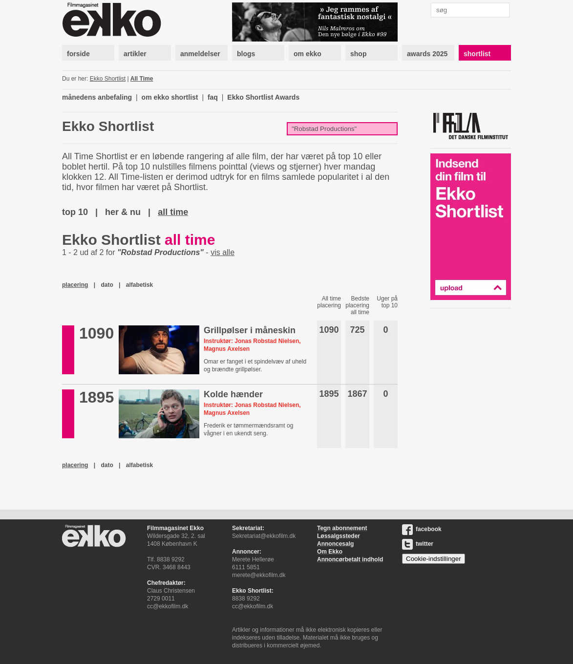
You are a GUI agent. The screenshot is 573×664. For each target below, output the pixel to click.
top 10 (75, 212)
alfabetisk (139, 284)
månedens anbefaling (97, 97)
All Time (141, 78)
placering (75, 284)
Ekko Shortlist (108, 78)
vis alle (222, 252)
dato (107, 284)
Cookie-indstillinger (433, 558)
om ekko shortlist (170, 97)
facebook (422, 529)
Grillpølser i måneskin (250, 330)
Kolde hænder (233, 394)
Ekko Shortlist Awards (263, 97)
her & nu (123, 212)
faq (213, 97)
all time (173, 212)
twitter (417, 544)
